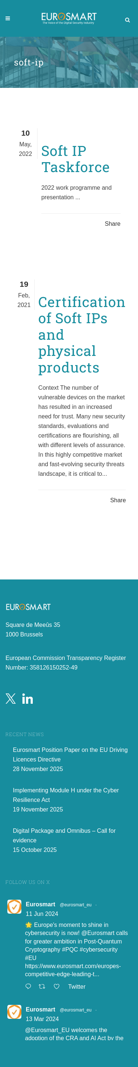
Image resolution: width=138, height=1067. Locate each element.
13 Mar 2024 (42, 1019)
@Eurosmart (97, 934)
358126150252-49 (54, 668)
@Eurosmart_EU (47, 1030)
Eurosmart (40, 905)
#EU (30, 958)
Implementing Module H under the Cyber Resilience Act (66, 795)
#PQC (70, 950)
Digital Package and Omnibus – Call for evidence (64, 836)
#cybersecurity (99, 950)
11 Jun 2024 (42, 914)
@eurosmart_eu (75, 905)
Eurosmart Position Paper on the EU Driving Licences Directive (70, 755)
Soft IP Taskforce (75, 158)
